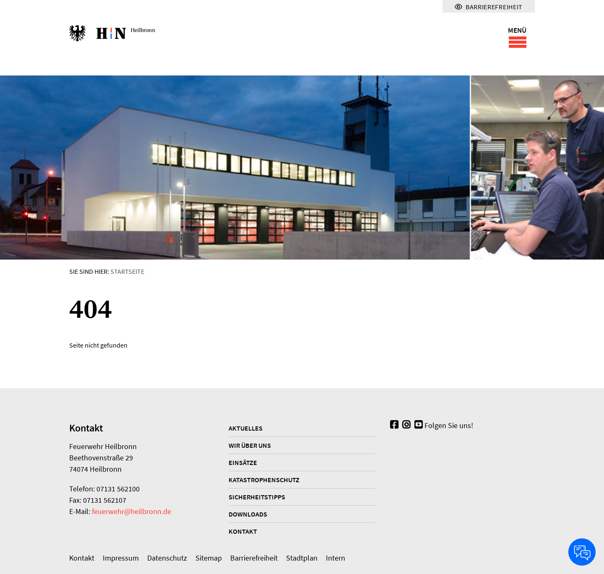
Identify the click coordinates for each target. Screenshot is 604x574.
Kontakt (243, 531)
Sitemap (208, 558)
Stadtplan (302, 558)
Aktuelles (246, 428)
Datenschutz (167, 558)
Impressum (121, 558)
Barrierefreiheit (254, 558)
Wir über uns (250, 445)
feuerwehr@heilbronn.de (131, 511)
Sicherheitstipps (257, 497)
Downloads (248, 514)
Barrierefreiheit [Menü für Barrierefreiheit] (489, 7)
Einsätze (243, 462)
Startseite (127, 271)
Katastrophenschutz (264, 479)
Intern (335, 558)
